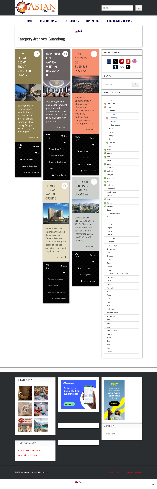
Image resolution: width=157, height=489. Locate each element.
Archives (111, 472)
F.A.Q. (117, 472)
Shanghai (90, 164)
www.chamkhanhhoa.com (29, 450)
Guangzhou (33, 170)
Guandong (24, 170)
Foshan (56, 285)
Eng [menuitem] (80, 482)
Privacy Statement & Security (131, 472)
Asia (27, 163)
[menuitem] (79, 31)
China (31, 163)
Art (24, 163)
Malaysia (61, 155)
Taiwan (51, 168)
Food (61, 149)
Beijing (86, 151)
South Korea (61, 162)
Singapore (52, 162)
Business (81, 157)
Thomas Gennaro (32, 176)
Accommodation (86, 276)
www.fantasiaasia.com (27, 455)
